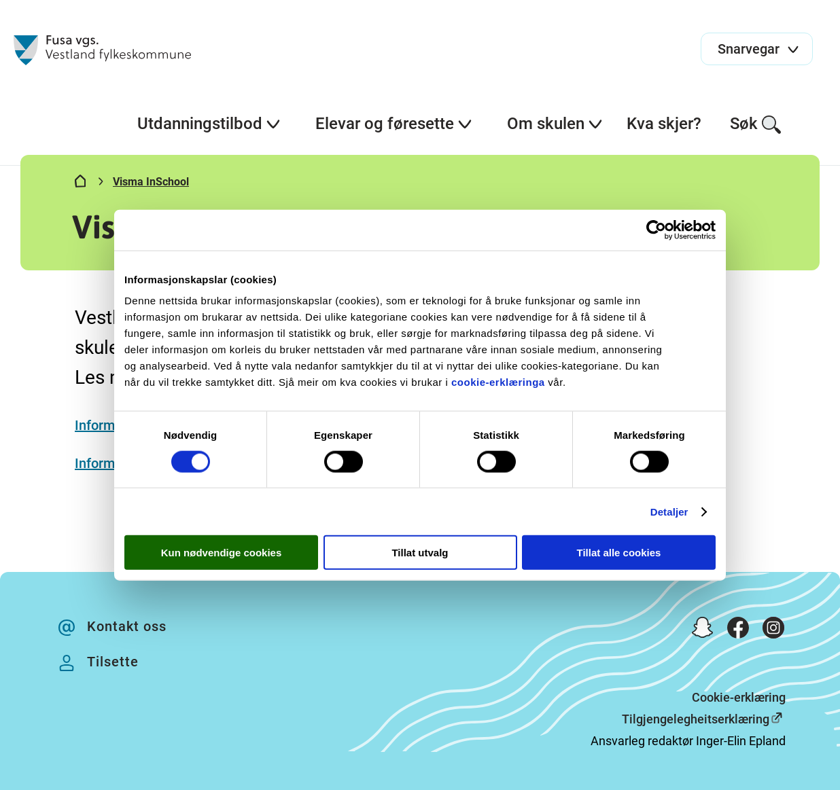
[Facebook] (738, 630)
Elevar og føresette (394, 123)
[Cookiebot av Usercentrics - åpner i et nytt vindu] (656, 229)
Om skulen (555, 123)
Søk (756, 124)
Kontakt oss (127, 626)
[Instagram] (773, 630)
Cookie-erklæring (739, 697)
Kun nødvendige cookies (221, 552)
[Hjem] (80, 184)
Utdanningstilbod (209, 123)
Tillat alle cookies (619, 552)
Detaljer (669, 511)
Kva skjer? (664, 123)
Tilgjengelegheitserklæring (695, 719)
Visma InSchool (151, 181)
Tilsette (113, 661)
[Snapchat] (702, 630)
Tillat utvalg (419, 552)
